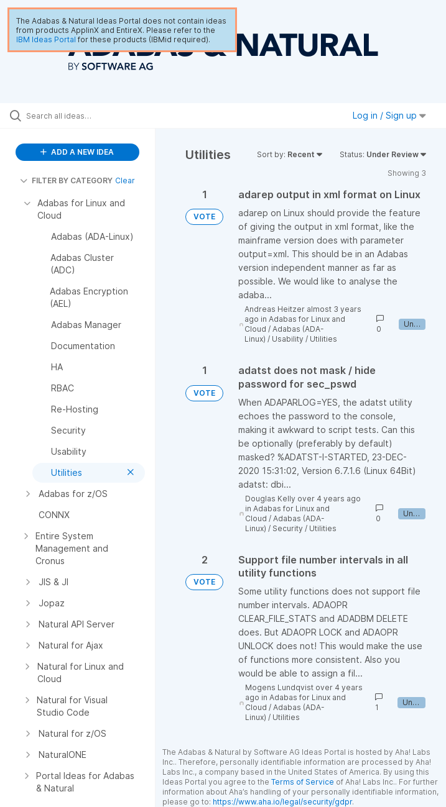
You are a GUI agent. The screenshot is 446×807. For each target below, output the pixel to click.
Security (287, 528)
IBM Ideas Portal (46, 39)
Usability (288, 339)
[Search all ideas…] (84, 115)
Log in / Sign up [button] (389, 115)
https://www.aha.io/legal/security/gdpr (282, 801)
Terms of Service (302, 781)
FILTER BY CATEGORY (66, 180)
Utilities (323, 339)
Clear (125, 180)
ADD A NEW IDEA (77, 152)
